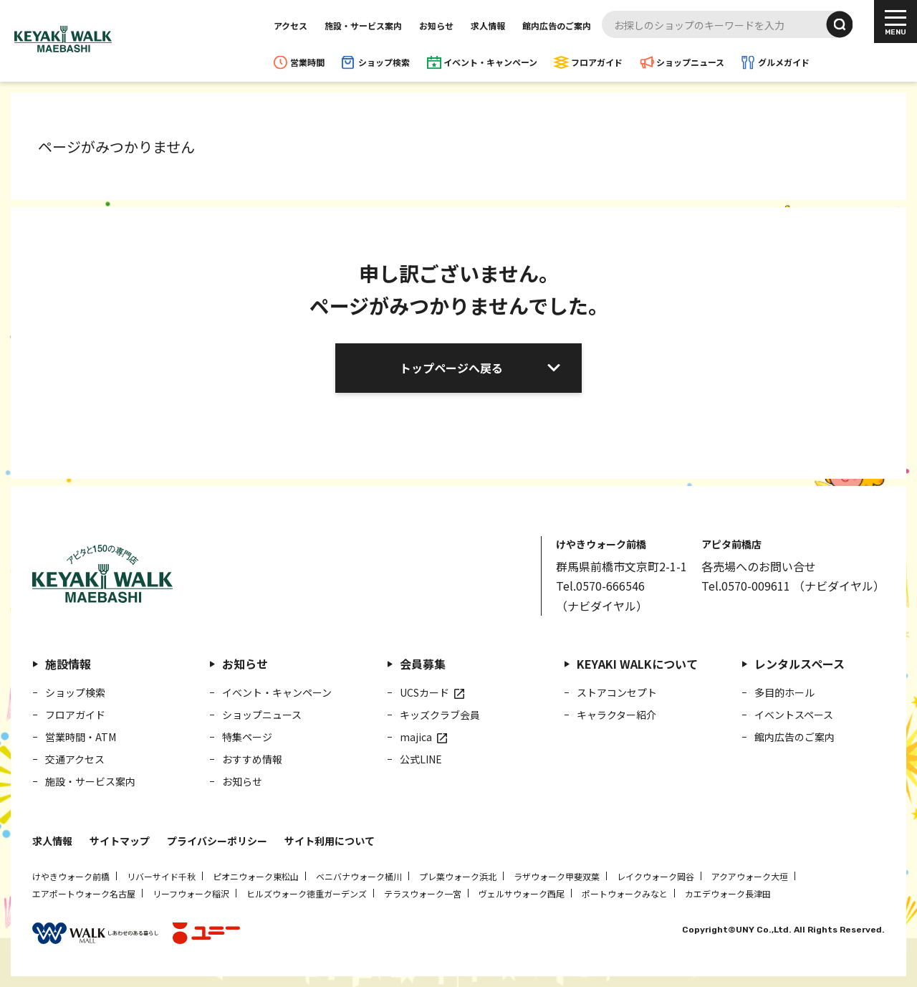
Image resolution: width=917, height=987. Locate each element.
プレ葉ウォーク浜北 (457, 876)
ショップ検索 (384, 62)
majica (416, 737)
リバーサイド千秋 (161, 876)
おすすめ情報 (252, 759)
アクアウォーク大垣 (749, 876)
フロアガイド (597, 62)
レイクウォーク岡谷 (655, 876)
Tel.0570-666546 (600, 585)
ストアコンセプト (617, 692)
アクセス (290, 25)
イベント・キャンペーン (490, 62)
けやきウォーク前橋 (71, 876)
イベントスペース (793, 714)
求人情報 (488, 25)
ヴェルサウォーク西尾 (522, 893)
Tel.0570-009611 (745, 585)
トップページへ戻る (451, 367)
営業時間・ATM (80, 737)
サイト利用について (329, 841)
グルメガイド (784, 62)
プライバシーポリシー (217, 841)
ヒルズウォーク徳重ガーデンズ (306, 893)
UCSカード (424, 692)
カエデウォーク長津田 (728, 893)
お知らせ (436, 25)
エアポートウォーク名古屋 (83, 893)
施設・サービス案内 (363, 25)
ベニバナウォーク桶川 (359, 876)
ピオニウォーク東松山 (256, 876)
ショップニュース (690, 62)
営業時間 (307, 62)
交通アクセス (75, 759)
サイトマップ (120, 841)
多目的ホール (784, 692)
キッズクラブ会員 (440, 714)
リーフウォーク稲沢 (191, 893)
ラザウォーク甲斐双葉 (557, 876)
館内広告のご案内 (556, 25)
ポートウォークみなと (625, 893)
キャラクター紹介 (616, 714)
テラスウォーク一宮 (422, 893)
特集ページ (247, 737)
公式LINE (421, 759)
